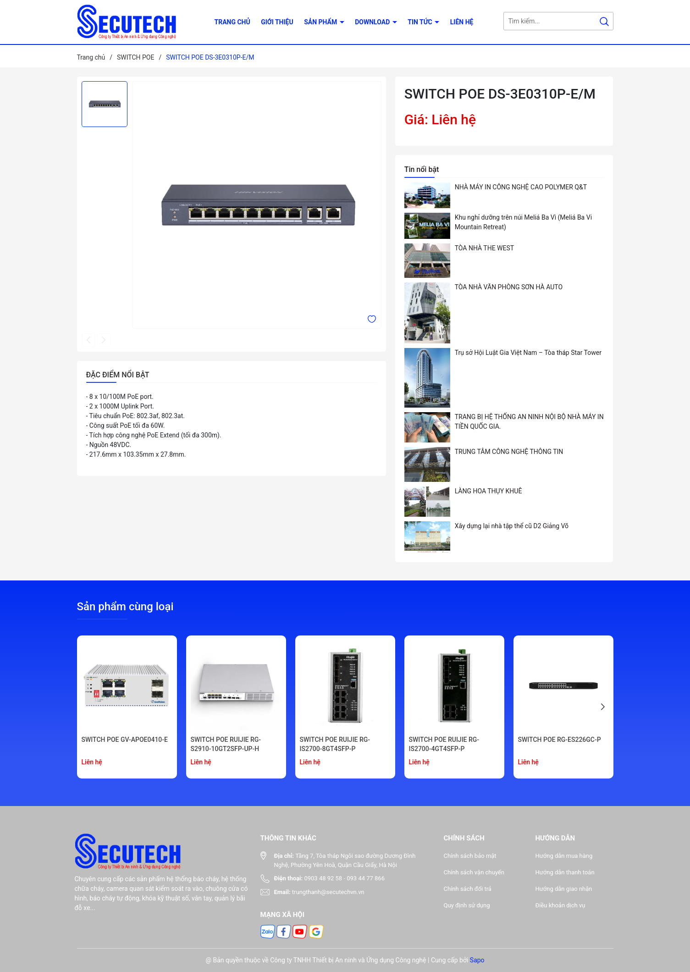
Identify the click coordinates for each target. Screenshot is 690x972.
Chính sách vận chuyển (474, 872)
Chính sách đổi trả (467, 888)
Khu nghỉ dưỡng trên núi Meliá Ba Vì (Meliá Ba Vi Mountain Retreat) (523, 222)
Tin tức (421, 22)
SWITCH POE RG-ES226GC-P (559, 739)
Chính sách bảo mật (470, 855)
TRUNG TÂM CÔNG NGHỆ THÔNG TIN (509, 451)
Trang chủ (232, 22)
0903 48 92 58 (323, 878)
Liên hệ (462, 22)
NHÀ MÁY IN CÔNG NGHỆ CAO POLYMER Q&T (521, 187)
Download (373, 22)
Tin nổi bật (421, 169)
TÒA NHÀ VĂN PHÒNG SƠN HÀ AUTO (509, 287)
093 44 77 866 (366, 878)
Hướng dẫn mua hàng (564, 855)
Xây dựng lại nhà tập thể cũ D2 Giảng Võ (512, 526)
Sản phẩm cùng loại (125, 606)
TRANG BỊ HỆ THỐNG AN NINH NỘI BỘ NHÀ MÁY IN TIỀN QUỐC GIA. (529, 421)
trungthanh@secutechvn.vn (328, 892)
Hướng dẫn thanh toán (565, 872)
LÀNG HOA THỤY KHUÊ (488, 491)
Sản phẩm (321, 22)
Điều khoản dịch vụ (560, 905)
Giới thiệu (277, 22)
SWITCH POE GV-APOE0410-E (125, 739)
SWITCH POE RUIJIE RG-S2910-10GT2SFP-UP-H (226, 744)
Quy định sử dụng (467, 905)
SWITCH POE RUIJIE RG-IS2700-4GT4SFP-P (444, 744)
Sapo (477, 960)
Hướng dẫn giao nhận (563, 888)
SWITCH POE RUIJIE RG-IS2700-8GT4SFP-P (335, 744)
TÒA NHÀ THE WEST (484, 248)
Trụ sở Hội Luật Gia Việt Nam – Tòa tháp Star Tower (528, 352)
